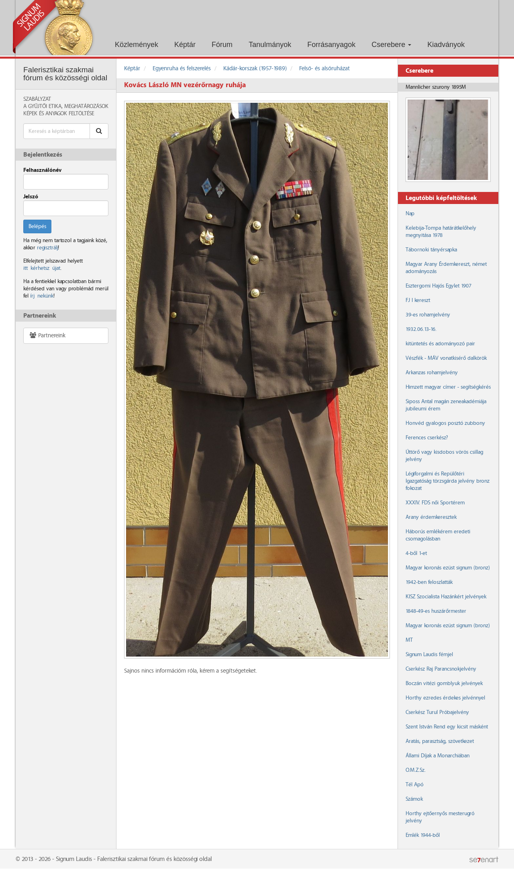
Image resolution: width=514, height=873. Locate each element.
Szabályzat (37, 99)
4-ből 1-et (416, 553)
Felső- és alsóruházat (324, 68)
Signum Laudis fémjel (429, 654)
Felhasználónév (42, 170)
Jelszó (30, 197)
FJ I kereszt (418, 300)
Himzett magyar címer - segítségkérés (448, 387)
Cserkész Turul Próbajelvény (437, 712)
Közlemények (136, 45)
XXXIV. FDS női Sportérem (435, 503)
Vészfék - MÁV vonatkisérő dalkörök (446, 358)
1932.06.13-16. (421, 329)
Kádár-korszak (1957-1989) (255, 68)
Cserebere (391, 45)
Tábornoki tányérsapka (431, 250)
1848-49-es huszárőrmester (436, 611)
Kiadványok (446, 45)
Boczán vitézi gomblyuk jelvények (444, 683)
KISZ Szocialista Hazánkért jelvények (446, 597)
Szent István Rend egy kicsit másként (447, 727)
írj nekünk (41, 296)
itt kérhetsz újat (41, 268)
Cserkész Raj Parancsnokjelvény (441, 669)
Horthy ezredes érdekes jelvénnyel (445, 698)
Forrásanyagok (331, 45)
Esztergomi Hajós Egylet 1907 (438, 286)
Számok (414, 799)
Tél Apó (414, 784)
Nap (410, 213)
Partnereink (47, 335)
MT (409, 640)
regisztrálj (47, 248)
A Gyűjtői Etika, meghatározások (65, 106)
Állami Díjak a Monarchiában (437, 756)
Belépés (37, 226)
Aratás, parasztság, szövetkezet (440, 741)
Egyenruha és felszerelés (182, 68)
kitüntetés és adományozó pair (440, 344)
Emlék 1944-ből (423, 835)
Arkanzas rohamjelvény (432, 372)
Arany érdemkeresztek (431, 517)
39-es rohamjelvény (428, 315)
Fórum (222, 45)
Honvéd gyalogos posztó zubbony (445, 423)
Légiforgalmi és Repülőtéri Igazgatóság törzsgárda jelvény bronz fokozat (448, 481)
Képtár (185, 45)
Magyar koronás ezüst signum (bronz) (448, 568)
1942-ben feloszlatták (429, 582)
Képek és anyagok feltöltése (58, 113)
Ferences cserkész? (427, 437)
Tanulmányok (270, 45)
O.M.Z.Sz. (416, 770)
